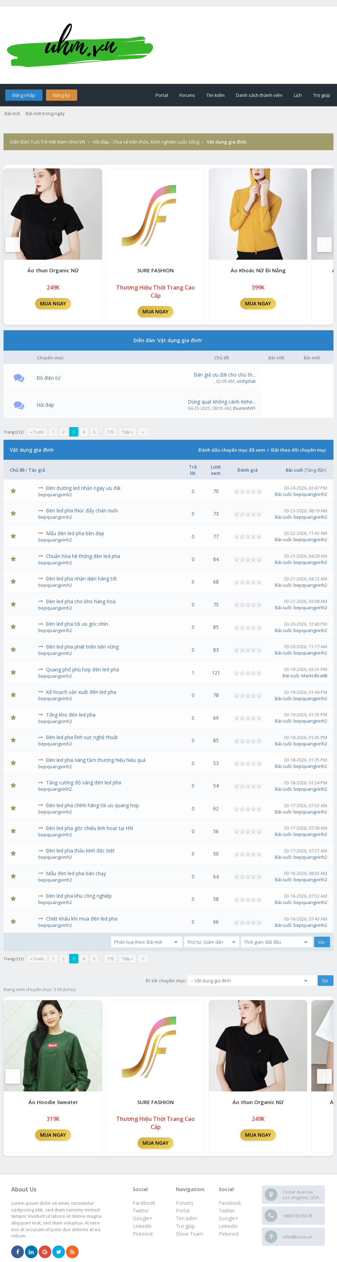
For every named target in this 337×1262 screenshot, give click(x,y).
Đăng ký (61, 95)
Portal (162, 95)
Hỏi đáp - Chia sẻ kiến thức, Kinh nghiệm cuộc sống (146, 142)
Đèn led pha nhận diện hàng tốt (81, 578)
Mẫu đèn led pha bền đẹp (75, 533)
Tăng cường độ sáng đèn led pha (83, 782)
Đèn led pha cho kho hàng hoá (80, 601)
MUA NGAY (53, 303)
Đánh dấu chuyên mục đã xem (231, 450)
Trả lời (193, 470)
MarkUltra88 (314, 675)
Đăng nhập (23, 95)
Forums (187, 95)
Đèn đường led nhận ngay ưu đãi (83, 488)
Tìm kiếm (215, 95)
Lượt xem (216, 470)
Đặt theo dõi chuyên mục (298, 450)
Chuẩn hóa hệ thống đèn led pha (83, 556)
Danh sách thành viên (259, 95)
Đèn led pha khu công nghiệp (79, 895)
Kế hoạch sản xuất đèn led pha (81, 692)
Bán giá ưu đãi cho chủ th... (225, 374)
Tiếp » (127, 431)
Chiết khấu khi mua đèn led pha (81, 918)
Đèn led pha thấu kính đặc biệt (80, 850)
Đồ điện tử (48, 377)
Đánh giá (247, 470)
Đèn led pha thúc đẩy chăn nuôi (82, 510)
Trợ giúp (321, 95)
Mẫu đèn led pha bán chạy (76, 873)
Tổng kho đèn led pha (70, 714)
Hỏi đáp (45, 404)
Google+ (228, 1218)
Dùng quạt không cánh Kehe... (222, 401)
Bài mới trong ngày (45, 113)
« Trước (37, 431)
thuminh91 (244, 408)
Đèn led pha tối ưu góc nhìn (77, 623)
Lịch (298, 95)
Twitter (227, 1210)
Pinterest (229, 1233)
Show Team (189, 1233)
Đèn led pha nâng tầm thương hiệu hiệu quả (96, 760)
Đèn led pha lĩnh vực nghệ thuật (82, 737)
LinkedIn (228, 1226)
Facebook (230, 1203)
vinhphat (246, 381)
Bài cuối (294, 470)
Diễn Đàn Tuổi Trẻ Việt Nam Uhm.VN (47, 142)
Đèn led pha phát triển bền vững (82, 646)
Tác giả (36, 470)
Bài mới (12, 113)
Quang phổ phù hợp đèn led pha (82, 669)
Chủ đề (17, 470)
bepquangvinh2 (55, 494)
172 (110, 431)
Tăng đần (315, 470)
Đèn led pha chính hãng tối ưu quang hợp (92, 805)
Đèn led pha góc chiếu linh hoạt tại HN (89, 828)
